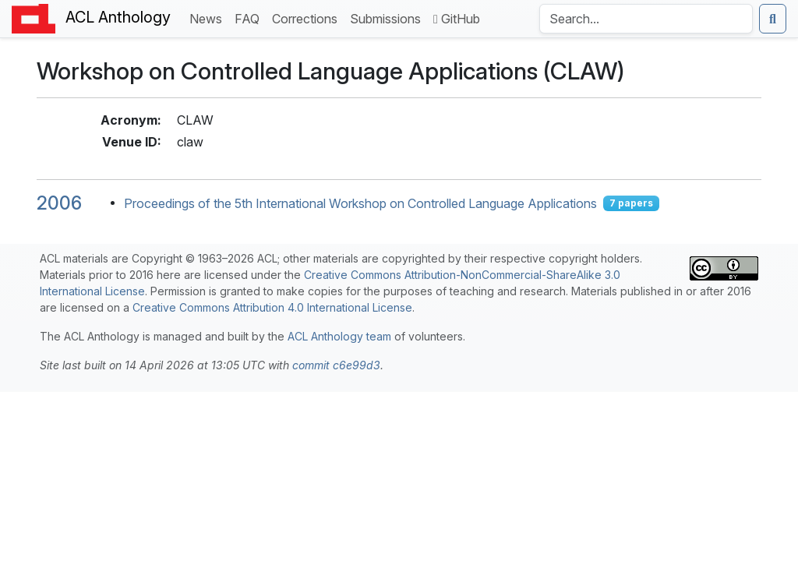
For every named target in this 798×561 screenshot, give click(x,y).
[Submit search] (772, 19)
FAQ (250, 17)
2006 (59, 203)
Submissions (388, 17)
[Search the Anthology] (646, 19)
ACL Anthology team (339, 336)
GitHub (456, 18)
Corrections (308, 17)
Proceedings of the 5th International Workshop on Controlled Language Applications (360, 203)
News (208, 17)
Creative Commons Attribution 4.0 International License (272, 307)
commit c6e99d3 (336, 365)
